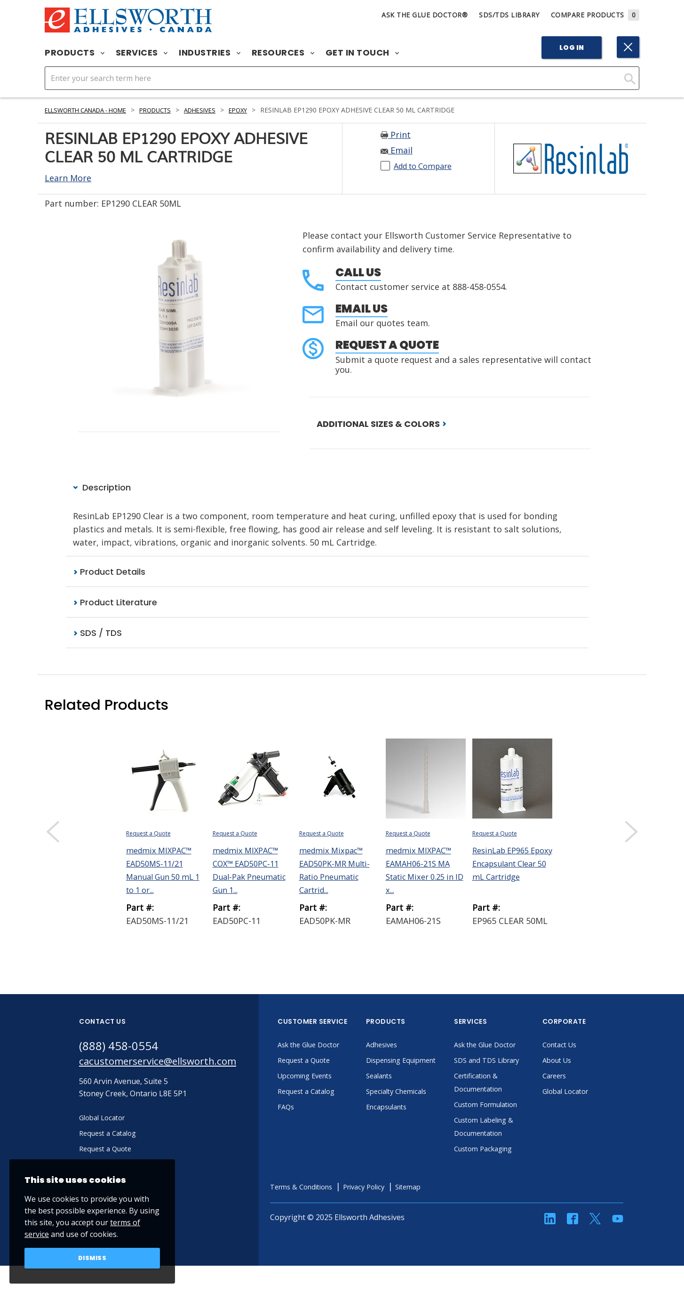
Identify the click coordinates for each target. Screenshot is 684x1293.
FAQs (310, 1108)
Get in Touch (362, 52)
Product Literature (115, 603)
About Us (582, 1061)
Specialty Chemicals (424, 1105)
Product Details (109, 572)
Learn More (68, 178)
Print (396, 134)
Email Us (361, 308)
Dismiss (92, 1257)
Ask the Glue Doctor (337, 1046)
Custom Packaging (511, 1163)
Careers (580, 1077)
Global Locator (592, 1092)
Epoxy (260, 109)
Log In (571, 47)
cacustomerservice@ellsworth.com (169, 1064)
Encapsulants (413, 1121)
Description (102, 488)
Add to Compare (427, 165)
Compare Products (595, 14)
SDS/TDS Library (509, 14)
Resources (283, 52)
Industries (209, 52)
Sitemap (447, 1201)
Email (397, 150)
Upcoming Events (332, 1077)
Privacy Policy (398, 1201)
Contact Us (585, 1046)
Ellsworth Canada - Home (92, 109)
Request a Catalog (334, 1092)
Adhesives (219, 109)
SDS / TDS (97, 634)
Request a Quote (387, 345)
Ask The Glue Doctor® (425, 14)
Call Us (358, 272)
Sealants (405, 1090)
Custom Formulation (514, 1119)
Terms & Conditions (329, 1201)
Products (74, 52)
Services (142, 52)
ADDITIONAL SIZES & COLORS (381, 424)
